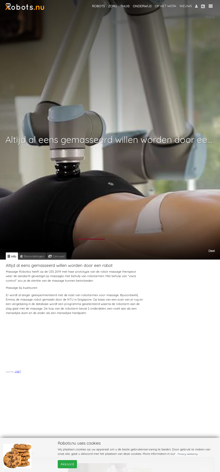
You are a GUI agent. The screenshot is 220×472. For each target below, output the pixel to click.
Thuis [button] (125, 6)
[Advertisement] (75, 341)
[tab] (12, 256)
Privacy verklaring (188, 454)
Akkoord (67, 464)
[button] (211, 6)
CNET (18, 371)
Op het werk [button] (165, 6)
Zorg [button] (112, 6)
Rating (210, 17)
